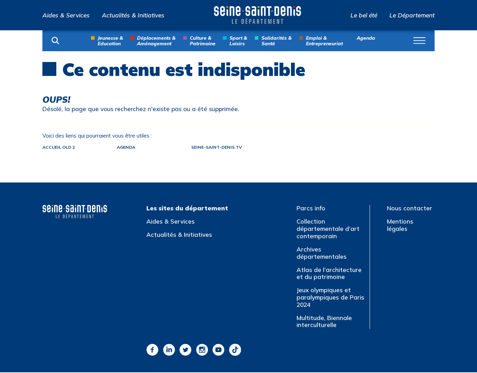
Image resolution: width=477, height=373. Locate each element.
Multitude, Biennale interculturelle (324, 321)
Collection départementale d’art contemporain (328, 229)
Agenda (366, 37)
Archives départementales (322, 253)
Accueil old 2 (59, 147)
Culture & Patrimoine (203, 40)
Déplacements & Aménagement (156, 40)
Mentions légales (400, 225)
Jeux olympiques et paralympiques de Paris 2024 (330, 298)
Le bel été (363, 15)
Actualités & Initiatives (133, 15)
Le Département (412, 15)
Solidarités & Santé (276, 40)
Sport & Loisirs (238, 40)
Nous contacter (409, 208)
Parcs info (311, 208)
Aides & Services (66, 15)
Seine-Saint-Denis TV (226, 147)
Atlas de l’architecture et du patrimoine (329, 273)
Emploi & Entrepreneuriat (324, 40)
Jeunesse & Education (110, 40)
